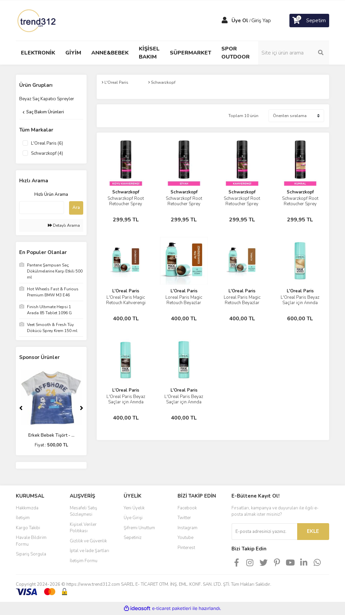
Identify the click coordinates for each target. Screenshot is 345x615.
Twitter (184, 518)
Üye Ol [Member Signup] (239, 20)
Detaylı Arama (64, 225)
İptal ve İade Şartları (89, 551)
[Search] (293, 53)
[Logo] (37, 20)
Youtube (185, 538)
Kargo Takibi (28, 528)
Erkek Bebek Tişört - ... (51, 435)
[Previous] (21, 408)
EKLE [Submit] (313, 531)
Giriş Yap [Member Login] (261, 20)
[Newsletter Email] (264, 531)
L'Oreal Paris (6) (47, 143)
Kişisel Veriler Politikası (83, 527)
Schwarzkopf (125, 192)
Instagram (187, 528)
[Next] (81, 408)
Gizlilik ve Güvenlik (88, 541)
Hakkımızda (27, 508)
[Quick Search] (41, 207)
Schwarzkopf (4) (47, 153)
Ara (76, 208)
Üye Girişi (133, 518)
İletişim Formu (83, 561)
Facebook (187, 508)
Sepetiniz (133, 538)
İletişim (23, 518)
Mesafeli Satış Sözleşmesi (83, 511)
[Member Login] (225, 20)
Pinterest (186, 548)
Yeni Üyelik (134, 508)
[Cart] (309, 20)
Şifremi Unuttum (139, 528)
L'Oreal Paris (125, 291)
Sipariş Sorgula (31, 554)
